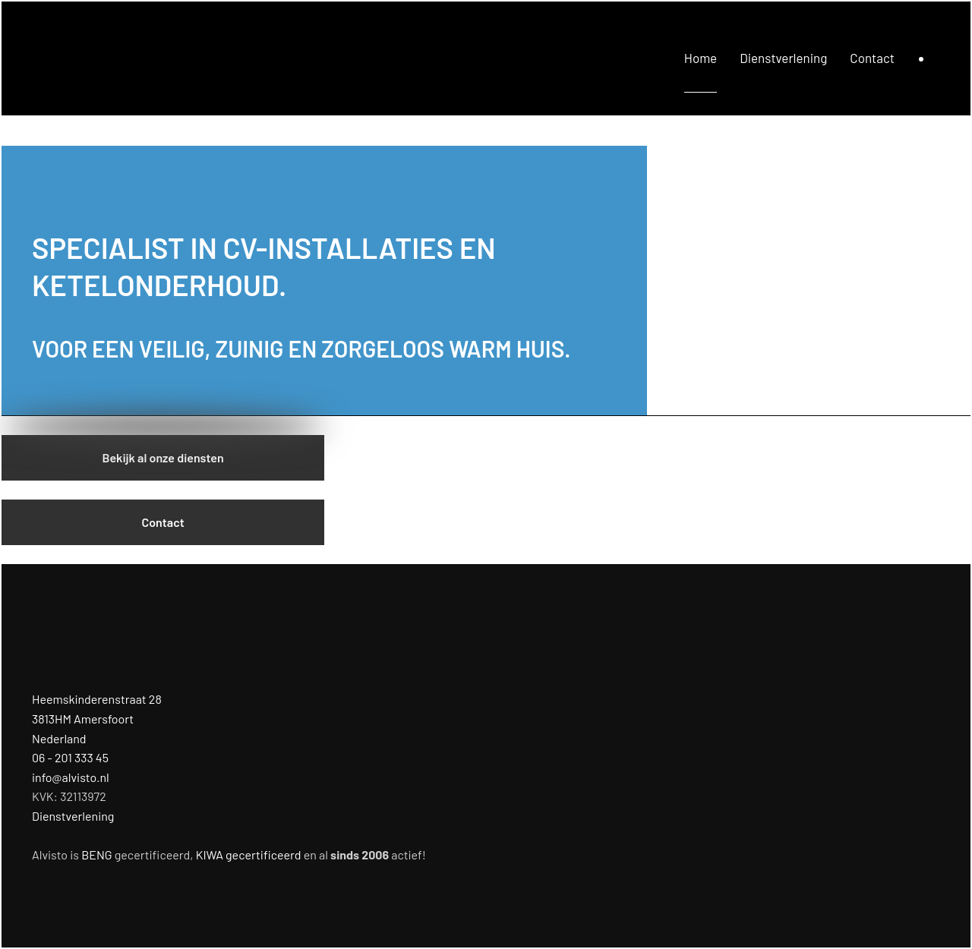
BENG (96, 854)
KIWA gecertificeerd (248, 854)
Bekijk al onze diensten (163, 457)
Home (700, 57)
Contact (872, 57)
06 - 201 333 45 (70, 757)
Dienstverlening (783, 57)
